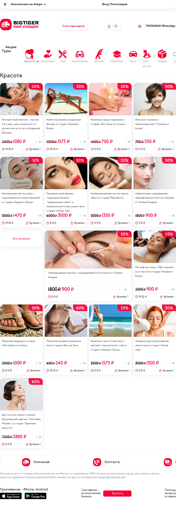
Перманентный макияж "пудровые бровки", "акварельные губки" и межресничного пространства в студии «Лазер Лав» (65, 202)
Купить (117, 493)
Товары (162, 61)
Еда (63, 61)
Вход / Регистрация (114, 4)
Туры (6, 51)
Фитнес (99, 61)
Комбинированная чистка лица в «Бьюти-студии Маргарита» (109, 195)
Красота (30, 61)
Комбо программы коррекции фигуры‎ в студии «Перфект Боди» (63, 124)
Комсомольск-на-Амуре (26, 4)
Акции (10, 47)
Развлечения (80, 61)
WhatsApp (168, 26)
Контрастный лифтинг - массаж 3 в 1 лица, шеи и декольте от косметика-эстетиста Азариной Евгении (21, 126)
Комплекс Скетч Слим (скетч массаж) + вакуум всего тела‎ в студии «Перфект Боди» (109, 345)
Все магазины (21, 239)
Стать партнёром (73, 26)
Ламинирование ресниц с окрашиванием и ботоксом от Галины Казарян (85, 275)
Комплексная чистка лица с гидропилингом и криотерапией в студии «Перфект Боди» (21, 198)
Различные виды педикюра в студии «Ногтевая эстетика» (108, 122)
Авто (133, 61)
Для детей (147, 64)
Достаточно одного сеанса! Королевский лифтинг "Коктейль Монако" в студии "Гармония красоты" (21, 421)
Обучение (117, 61)
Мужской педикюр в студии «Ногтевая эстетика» (18, 343)
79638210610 (153, 26)
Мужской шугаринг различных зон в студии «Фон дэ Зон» (63, 343)
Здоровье (47, 61)
